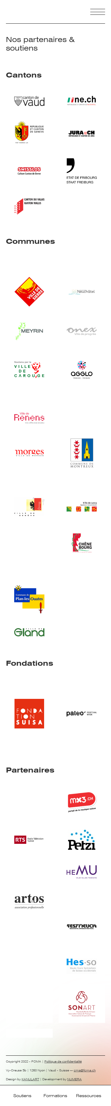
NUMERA (74, 1079)
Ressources (88, 1095)
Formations (55, 1095)
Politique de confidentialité (63, 1061)
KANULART (30, 1079)
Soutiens (22, 1095)
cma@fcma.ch (85, 1070)
